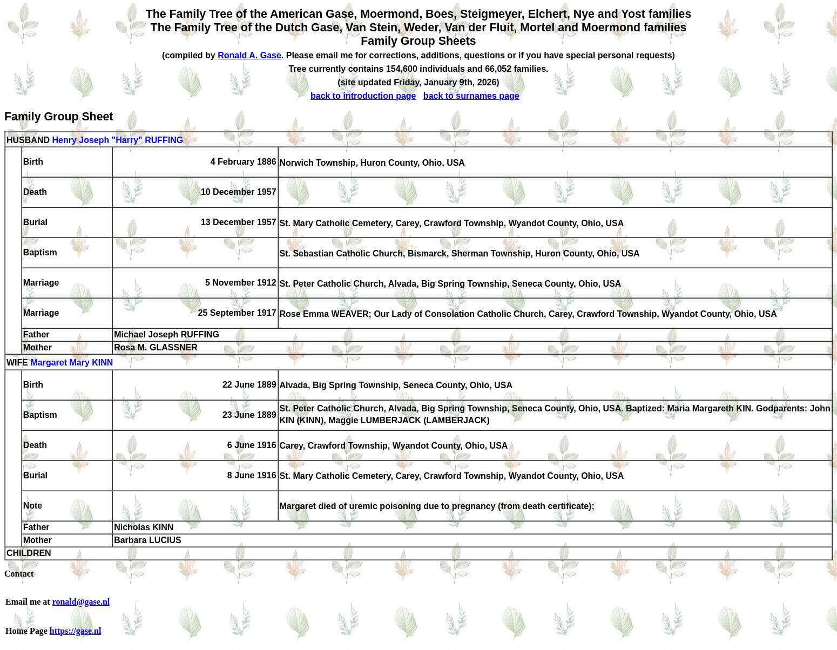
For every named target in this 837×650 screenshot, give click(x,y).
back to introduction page (363, 95)
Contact (18, 573)
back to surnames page (471, 95)
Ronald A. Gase (249, 55)
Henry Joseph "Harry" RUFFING (117, 140)
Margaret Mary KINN (71, 363)
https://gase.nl (76, 630)
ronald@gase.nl (81, 601)
